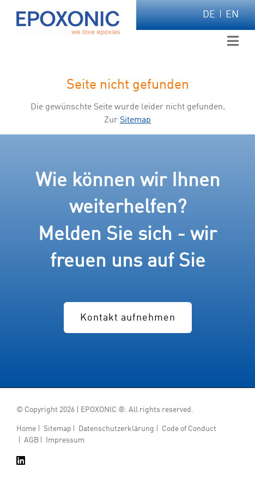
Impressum (65, 440)
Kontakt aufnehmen (127, 318)
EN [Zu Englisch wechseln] (232, 15)
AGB (31, 440)
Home (26, 429)
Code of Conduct (189, 429)
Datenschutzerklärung (116, 429)
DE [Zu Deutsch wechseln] (209, 15)
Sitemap (135, 120)
